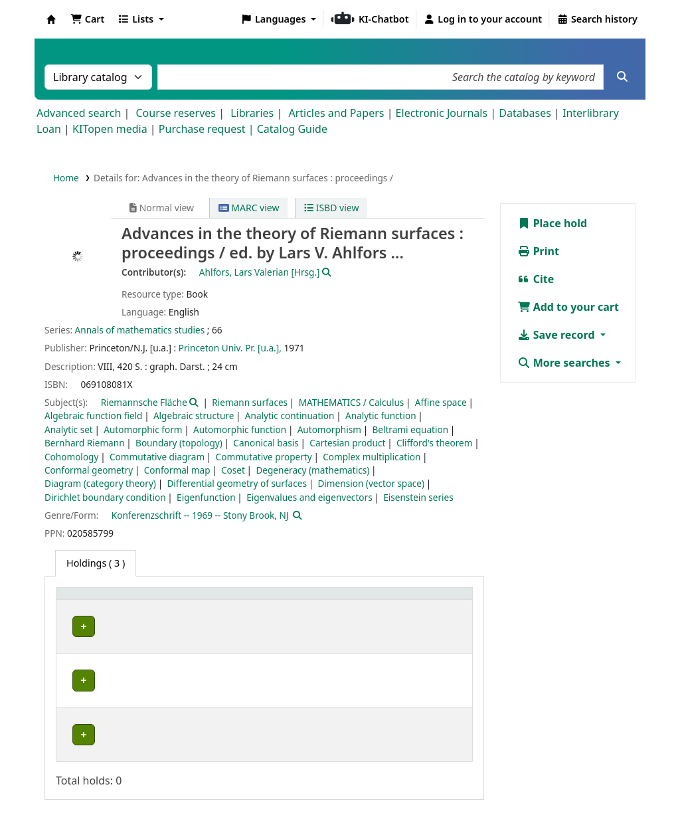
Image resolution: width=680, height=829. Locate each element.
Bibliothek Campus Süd (119, 685)
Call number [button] (361, 600)
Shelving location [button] (249, 600)
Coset (233, 470)
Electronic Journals (442, 113)
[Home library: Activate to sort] (129, 600)
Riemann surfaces (250, 402)
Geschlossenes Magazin (258, 685)
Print (538, 251)
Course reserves (175, 113)
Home (66, 177)
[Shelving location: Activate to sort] (265, 600)
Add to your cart (568, 307)
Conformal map (177, 470)
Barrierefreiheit (594, 775)
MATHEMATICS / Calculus (351, 402)
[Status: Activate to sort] (444, 600)
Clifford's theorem (434, 442)
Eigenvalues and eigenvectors (309, 497)
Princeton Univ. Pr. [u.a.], (230, 347)
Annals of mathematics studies (140, 329)
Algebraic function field (93, 415)
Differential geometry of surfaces (237, 483)
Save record (557, 334)
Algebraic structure (193, 415)
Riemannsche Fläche (144, 402)
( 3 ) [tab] (95, 563)
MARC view (249, 207)
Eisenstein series (418, 497)
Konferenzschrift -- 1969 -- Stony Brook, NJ (200, 515)
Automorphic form (143, 429)
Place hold (552, 223)
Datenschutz (514, 775)
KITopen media (109, 129)
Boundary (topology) (178, 442)
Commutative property (264, 456)
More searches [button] (565, 362)
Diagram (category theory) (100, 483)
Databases (525, 113)
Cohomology (71, 456)
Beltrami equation (410, 429)
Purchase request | (208, 129)
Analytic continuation (290, 415)
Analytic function (380, 415)
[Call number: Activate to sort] (371, 600)
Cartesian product (347, 442)
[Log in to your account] (483, 19)
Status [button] (436, 600)
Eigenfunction (206, 497)
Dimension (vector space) (370, 483)
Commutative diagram (157, 456)
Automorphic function (239, 429)
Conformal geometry (88, 470)
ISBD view (331, 207)
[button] (87, 19)
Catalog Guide (292, 129)
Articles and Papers (336, 113)
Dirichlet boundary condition (105, 497)
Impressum (442, 775)
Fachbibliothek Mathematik (129, 626)
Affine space (441, 402)
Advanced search (79, 113)
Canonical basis (265, 442)
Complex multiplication (371, 456)
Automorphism (329, 429)
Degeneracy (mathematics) (312, 470)
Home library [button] (93, 600)
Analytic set (68, 429)
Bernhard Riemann (84, 442)
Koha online (51, 19)
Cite (535, 279)
